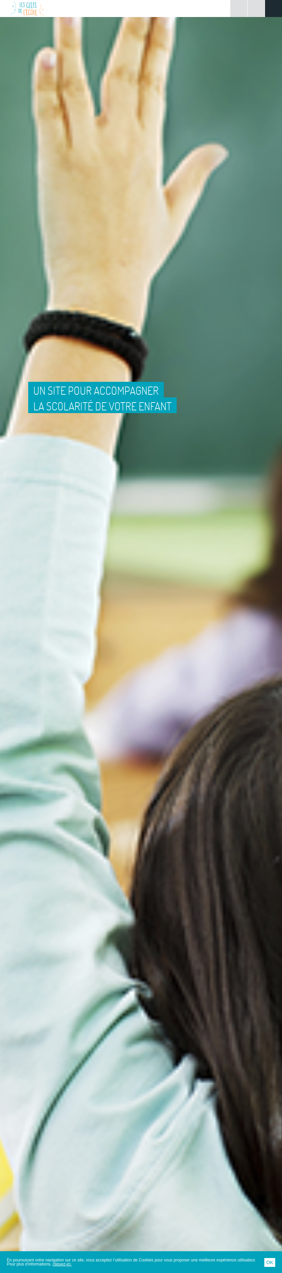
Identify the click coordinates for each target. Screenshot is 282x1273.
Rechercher (256, 8)
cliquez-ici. (62, 1264)
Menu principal (273, 8)
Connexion (238, 8)
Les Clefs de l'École (28, 8)
